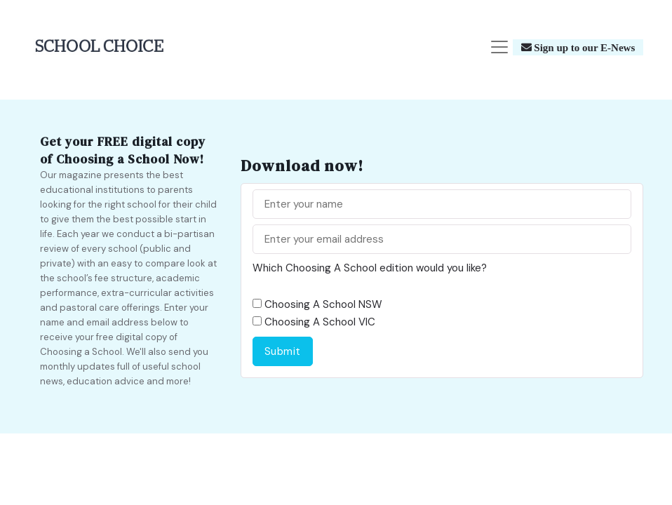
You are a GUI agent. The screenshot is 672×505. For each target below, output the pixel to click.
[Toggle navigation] (499, 47)
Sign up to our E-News (584, 47)
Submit (282, 351)
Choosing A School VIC (319, 322)
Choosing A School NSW (323, 304)
